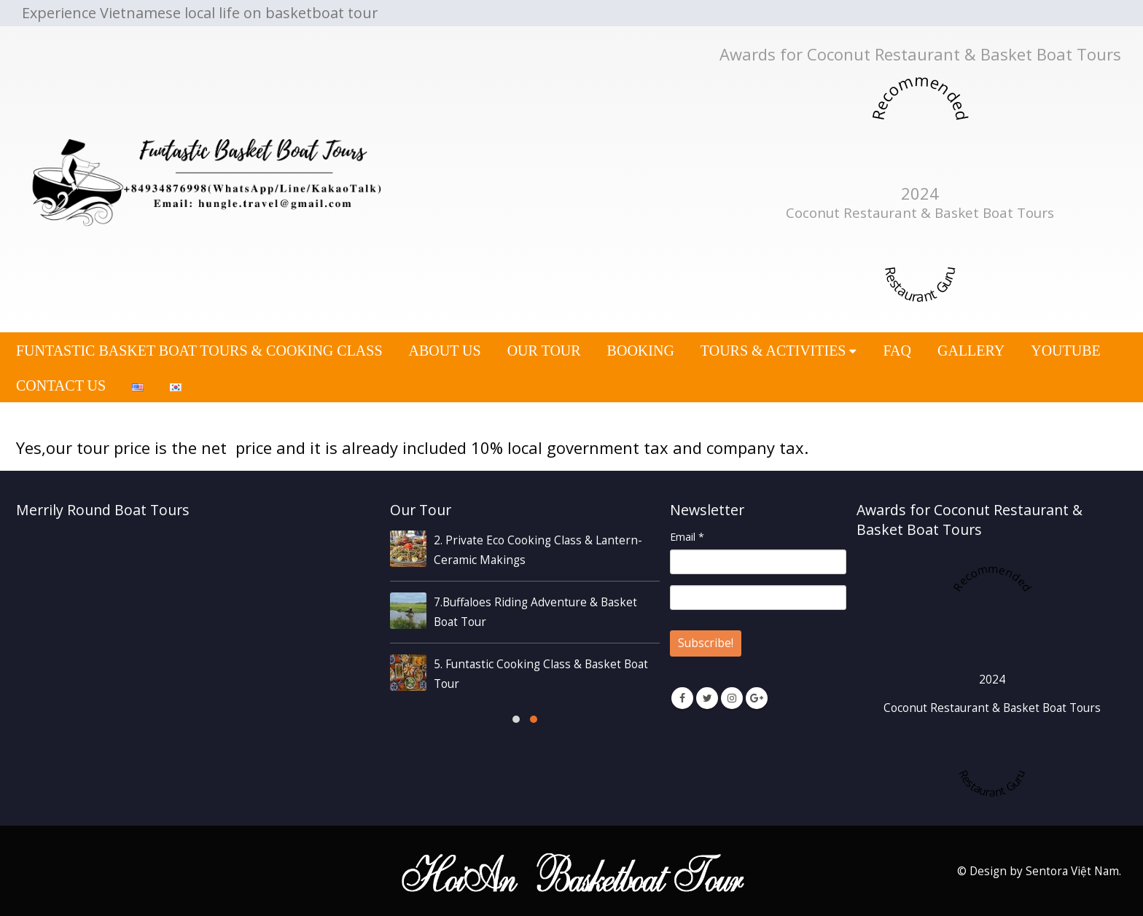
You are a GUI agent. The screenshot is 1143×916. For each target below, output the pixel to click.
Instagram (732, 698)
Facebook (682, 698)
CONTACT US (61, 385)
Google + (757, 698)
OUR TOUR (544, 350)
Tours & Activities (773, 350)
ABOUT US (445, 350)
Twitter (707, 698)
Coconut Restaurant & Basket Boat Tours (920, 212)
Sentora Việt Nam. (1073, 871)
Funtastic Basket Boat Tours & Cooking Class (199, 350)
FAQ (897, 350)
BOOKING (640, 350)
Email (687, 537)
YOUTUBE (1066, 350)
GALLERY (970, 350)
